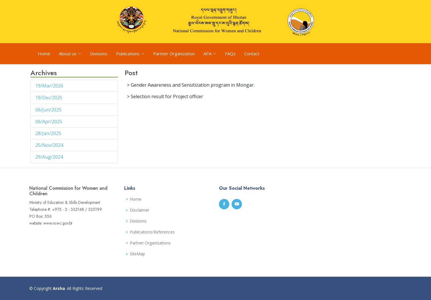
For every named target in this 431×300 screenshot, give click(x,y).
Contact (251, 53)
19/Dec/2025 (49, 97)
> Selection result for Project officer (165, 96)
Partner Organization (174, 53)
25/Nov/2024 (49, 145)
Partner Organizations (150, 243)
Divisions (98, 53)
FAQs (230, 53)
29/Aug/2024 (49, 157)
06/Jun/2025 (49, 110)
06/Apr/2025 (49, 121)
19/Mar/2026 (49, 86)
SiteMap (137, 254)
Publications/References (152, 232)
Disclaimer (139, 210)
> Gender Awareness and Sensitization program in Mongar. (191, 85)
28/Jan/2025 (48, 133)
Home (44, 53)
